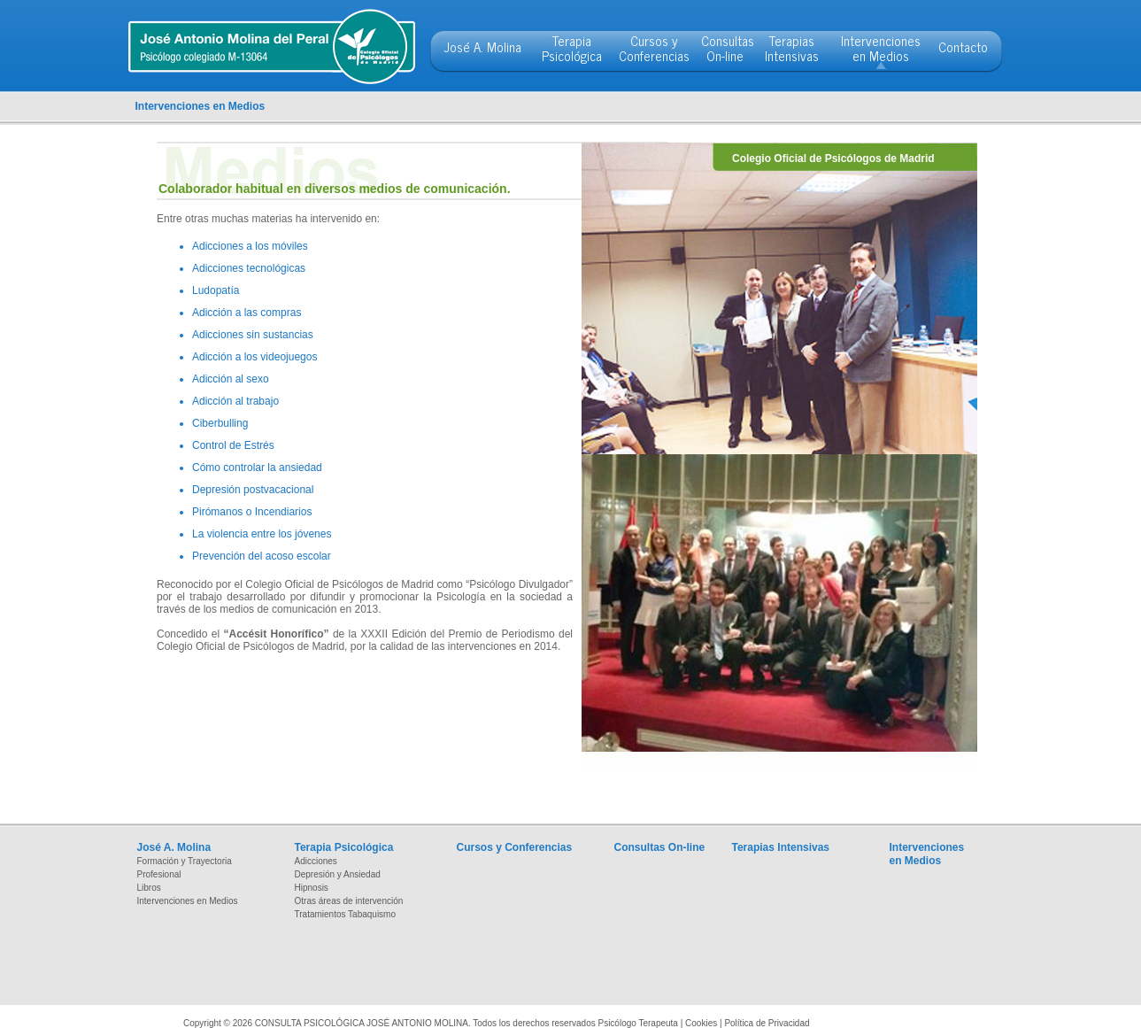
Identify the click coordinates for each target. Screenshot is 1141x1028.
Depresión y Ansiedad (338, 874)
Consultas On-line (727, 47)
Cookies (701, 1023)
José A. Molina (482, 46)
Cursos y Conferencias (654, 47)
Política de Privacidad (766, 1023)
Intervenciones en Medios (881, 47)
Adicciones (316, 861)
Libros (149, 888)
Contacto (963, 46)
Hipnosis (311, 888)
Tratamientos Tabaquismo (346, 914)
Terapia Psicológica (572, 47)
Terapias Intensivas (792, 47)
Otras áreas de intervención (349, 901)
